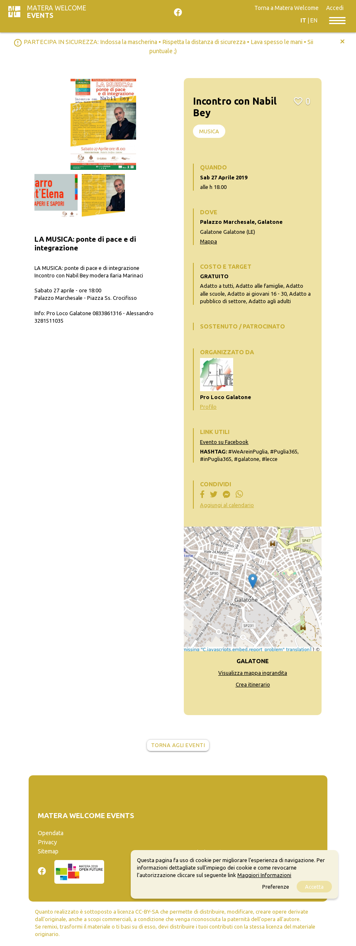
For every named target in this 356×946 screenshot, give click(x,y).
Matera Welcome (56, 11)
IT (303, 20)
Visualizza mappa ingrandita (252, 673)
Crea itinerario (253, 684)
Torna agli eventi (178, 745)
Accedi (335, 8)
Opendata (50, 833)
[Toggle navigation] (337, 20)
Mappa (208, 241)
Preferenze (275, 887)
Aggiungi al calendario (227, 505)
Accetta (314, 887)
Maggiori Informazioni (264, 875)
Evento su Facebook (224, 442)
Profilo (208, 406)
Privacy (47, 842)
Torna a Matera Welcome (286, 8)
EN (313, 20)
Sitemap (48, 851)
